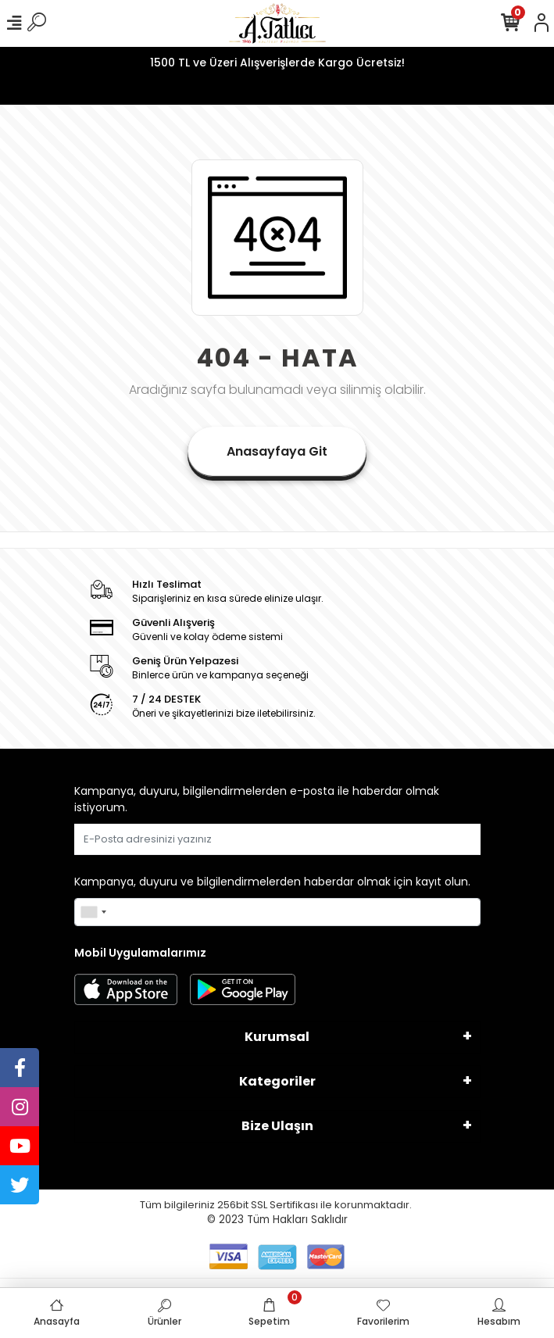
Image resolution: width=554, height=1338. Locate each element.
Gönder (442, 839)
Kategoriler (277, 1081)
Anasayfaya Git (277, 451)
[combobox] (93, 912)
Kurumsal (277, 1037)
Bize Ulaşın (277, 1126)
